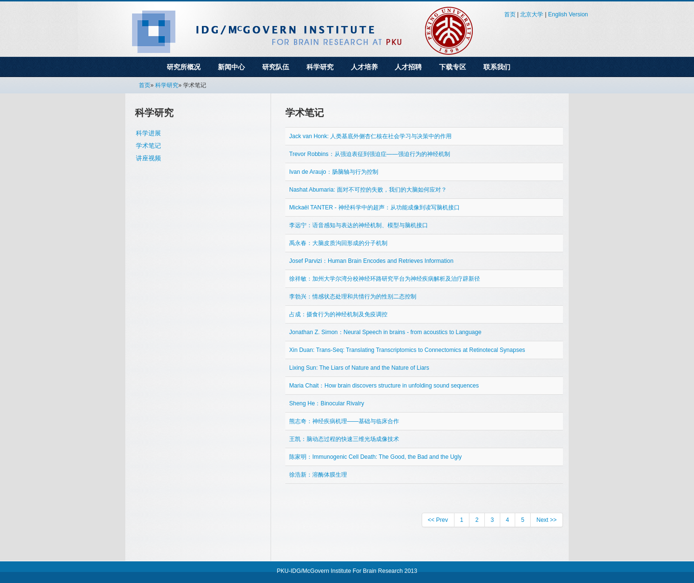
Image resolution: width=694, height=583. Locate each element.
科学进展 (148, 133)
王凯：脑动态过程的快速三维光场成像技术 (344, 439)
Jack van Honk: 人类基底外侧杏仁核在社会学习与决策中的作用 (370, 136)
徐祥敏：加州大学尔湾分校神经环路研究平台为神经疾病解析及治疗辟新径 (384, 278)
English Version (568, 14)
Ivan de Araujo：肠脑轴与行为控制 (333, 171)
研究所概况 (183, 67)
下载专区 (452, 67)
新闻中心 (231, 67)
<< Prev (438, 520)
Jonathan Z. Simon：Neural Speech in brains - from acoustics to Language (385, 332)
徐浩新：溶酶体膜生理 (318, 474)
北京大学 (531, 14)
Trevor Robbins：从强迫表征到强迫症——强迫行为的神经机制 (369, 154)
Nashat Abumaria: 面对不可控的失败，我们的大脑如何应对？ (368, 189)
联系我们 (496, 67)
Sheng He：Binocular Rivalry (326, 403)
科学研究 (320, 67)
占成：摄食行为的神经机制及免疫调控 (338, 314)
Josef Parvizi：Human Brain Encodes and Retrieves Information (371, 261)
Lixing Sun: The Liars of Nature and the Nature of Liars (359, 367)
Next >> (546, 520)
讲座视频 (148, 158)
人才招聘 (408, 67)
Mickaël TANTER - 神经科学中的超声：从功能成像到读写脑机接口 (374, 207)
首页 (510, 14)
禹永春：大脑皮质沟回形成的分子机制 (338, 243)
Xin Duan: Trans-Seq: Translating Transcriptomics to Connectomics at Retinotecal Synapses (407, 350)
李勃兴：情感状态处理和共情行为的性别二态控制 (352, 296)
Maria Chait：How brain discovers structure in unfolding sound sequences (384, 385)
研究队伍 (275, 67)
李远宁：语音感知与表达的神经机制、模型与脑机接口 (358, 225)
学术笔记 (148, 145)
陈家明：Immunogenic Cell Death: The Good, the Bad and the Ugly (375, 456)
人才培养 (364, 67)
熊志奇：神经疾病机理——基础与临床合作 (344, 421)
